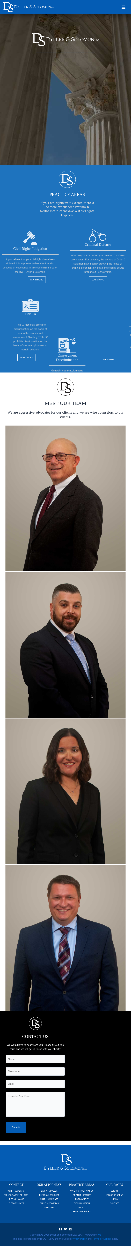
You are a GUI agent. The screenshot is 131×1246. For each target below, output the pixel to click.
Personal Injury (82, 1211)
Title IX (82, 1207)
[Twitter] (65, 1229)
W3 (99, 1234)
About (114, 1191)
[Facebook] (60, 1229)
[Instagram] (70, 1229)
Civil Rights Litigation (81, 1191)
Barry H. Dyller (49, 1191)
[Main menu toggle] (123, 7)
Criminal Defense (82, 1195)
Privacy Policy (79, 1238)
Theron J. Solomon (49, 1195)
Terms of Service (102, 1238)
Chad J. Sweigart (49, 1199)
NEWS (115, 1199)
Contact (114, 1203)
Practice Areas (114, 1195)
